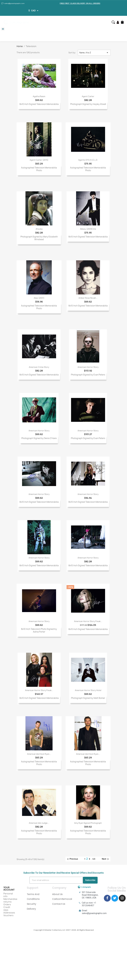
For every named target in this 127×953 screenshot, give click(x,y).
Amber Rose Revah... (88, 298)
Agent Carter (88, 96)
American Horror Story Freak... (88, 621)
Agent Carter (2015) (39, 160)
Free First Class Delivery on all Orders (80, 3)
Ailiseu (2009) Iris (88, 229)
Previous (72, 859)
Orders (7, 904)
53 (94, 859)
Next (106, 859)
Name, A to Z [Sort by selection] (94, 52)
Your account (9, 888)
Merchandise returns (10, 900)
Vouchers (8, 915)
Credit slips (6, 908)
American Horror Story (88, 367)
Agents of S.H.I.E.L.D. (88, 160)
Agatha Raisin (39, 96)
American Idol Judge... (39, 823)
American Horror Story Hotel (88, 690)
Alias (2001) (39, 298)
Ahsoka (39, 229)
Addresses (9, 912)
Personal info (8, 895)
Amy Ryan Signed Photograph (88, 823)
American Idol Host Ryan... (39, 754)
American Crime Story (39, 367)
